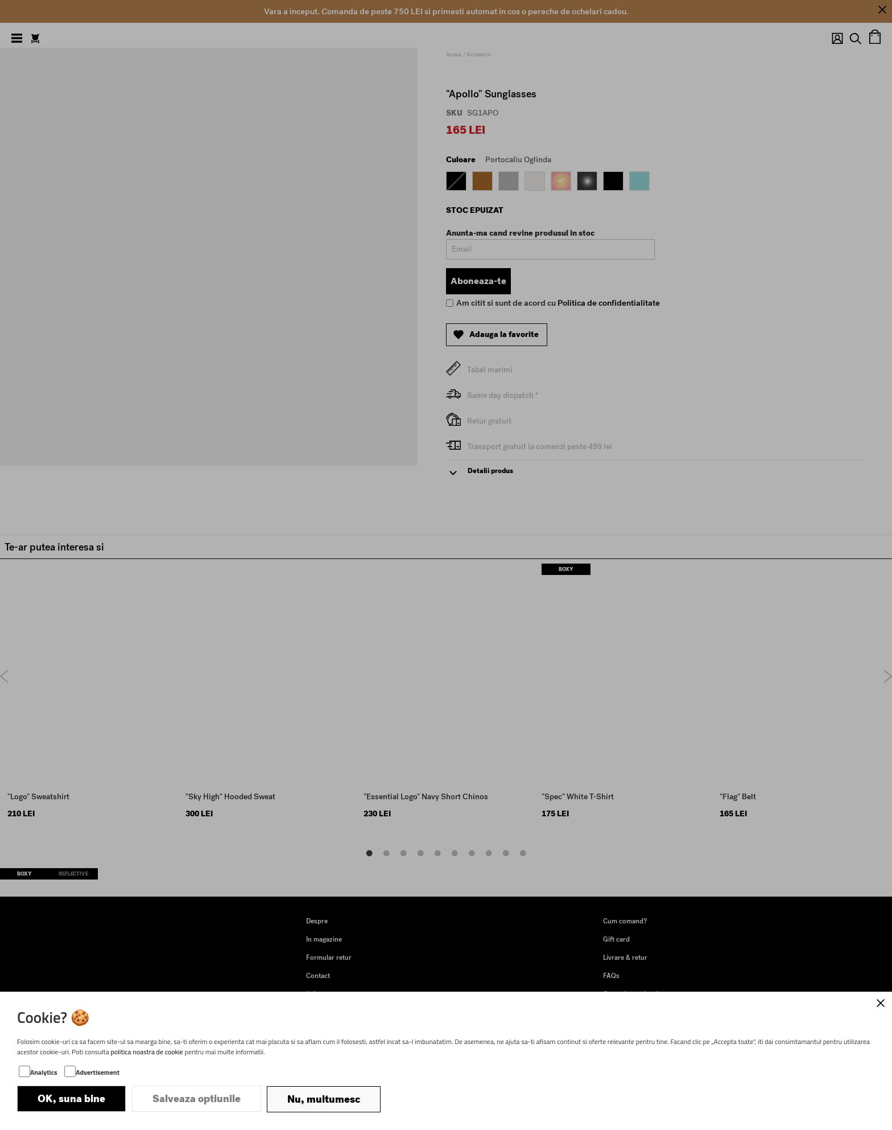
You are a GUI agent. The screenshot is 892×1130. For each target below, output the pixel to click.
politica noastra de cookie (146, 1052)
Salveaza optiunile (196, 1100)
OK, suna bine (71, 1100)
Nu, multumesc (323, 1100)
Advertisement (97, 1073)
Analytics (43, 1073)
